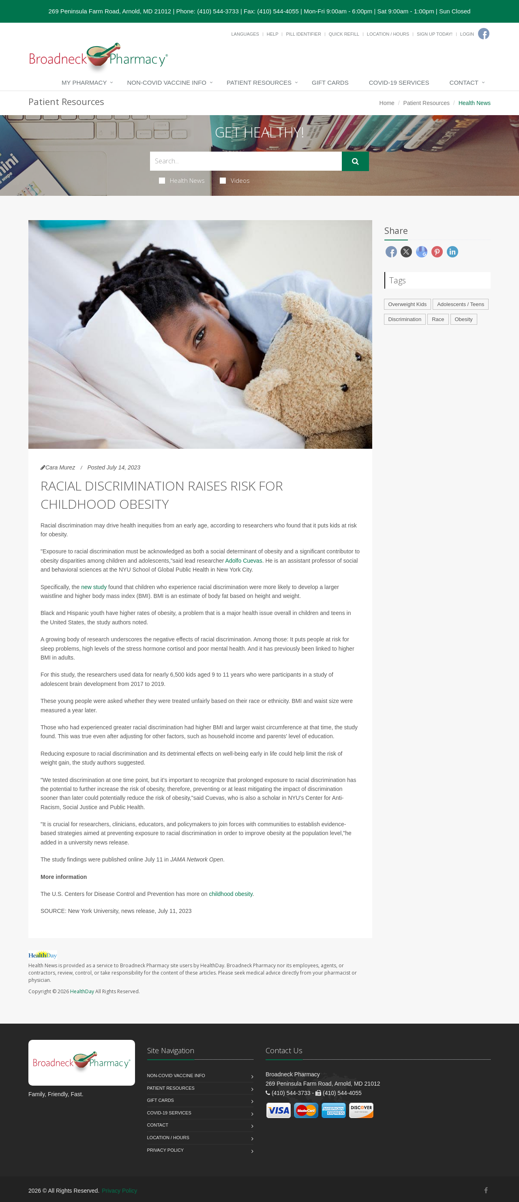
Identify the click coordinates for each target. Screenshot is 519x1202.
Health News (182, 180)
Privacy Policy (165, 1150)
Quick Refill (344, 34)
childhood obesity (231, 894)
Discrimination (405, 319)
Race (438, 319)
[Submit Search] (355, 161)
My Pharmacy (84, 82)
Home (387, 103)
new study (94, 587)
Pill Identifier (303, 34)
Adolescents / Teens (460, 304)
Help (273, 34)
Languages (245, 34)
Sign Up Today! (435, 34)
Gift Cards (330, 82)
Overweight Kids (407, 304)
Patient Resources (259, 82)
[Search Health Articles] (246, 161)
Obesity (464, 319)
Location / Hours (388, 34)
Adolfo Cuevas (243, 560)
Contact (464, 82)
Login (467, 34)
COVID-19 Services (399, 82)
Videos (235, 180)
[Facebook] (483, 33)
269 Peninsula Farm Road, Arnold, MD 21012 (110, 11)
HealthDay (82, 991)
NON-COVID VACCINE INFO (166, 82)
